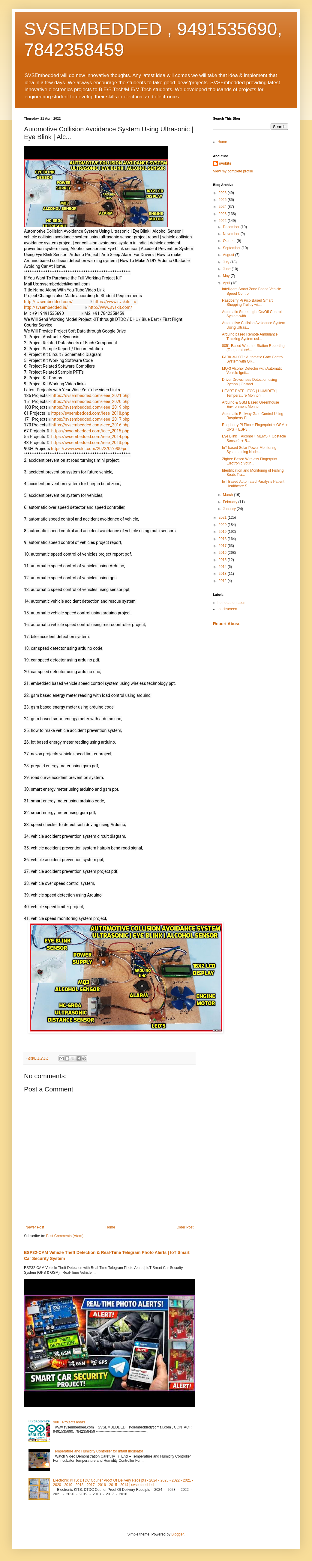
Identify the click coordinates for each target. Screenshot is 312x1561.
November (232, 234)
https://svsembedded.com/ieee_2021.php (91, 395)
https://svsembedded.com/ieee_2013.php (90, 442)
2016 (223, 553)
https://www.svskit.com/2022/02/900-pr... (90, 448)
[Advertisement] (250, 673)
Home (110, 1227)
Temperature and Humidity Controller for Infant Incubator (98, 1451)
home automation (231, 603)
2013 (223, 574)
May (227, 276)
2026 (223, 193)
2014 (223, 567)
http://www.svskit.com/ (110, 307)
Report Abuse (226, 623)
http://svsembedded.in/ (46, 307)
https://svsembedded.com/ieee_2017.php (91, 419)
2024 (223, 206)
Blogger (177, 1534)
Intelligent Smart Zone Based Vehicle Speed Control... (251, 291)
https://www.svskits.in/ (114, 301)
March (228, 495)
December (232, 227)
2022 (223, 221)
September (232, 248)
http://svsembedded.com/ (48, 301)
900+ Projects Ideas (69, 1422)
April (227, 283)
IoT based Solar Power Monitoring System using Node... (249, 450)
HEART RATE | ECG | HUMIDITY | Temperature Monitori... (250, 393)
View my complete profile (233, 171)
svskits (225, 163)
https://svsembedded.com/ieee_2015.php (90, 430)
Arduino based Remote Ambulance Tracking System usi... (250, 336)
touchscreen (227, 609)
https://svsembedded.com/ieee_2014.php (90, 436)
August (229, 255)
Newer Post (35, 1227)
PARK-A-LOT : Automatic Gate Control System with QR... (253, 359)
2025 (223, 200)
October (230, 241)
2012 (223, 581)
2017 (223, 546)
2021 (223, 517)
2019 (223, 532)
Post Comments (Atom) (64, 1236)
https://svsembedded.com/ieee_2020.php (91, 401)
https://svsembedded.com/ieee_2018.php (90, 413)
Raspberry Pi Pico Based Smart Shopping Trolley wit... (247, 302)
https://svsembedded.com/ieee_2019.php (91, 407)
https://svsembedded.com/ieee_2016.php (91, 424)
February (230, 502)
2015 (223, 560)
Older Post (185, 1227)
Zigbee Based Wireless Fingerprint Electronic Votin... (249, 461)
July (226, 262)
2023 (223, 214)
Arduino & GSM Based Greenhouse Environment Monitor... (250, 404)
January (230, 509)
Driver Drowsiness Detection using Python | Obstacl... (249, 382)
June (227, 269)
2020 (223, 525)
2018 (223, 539)
